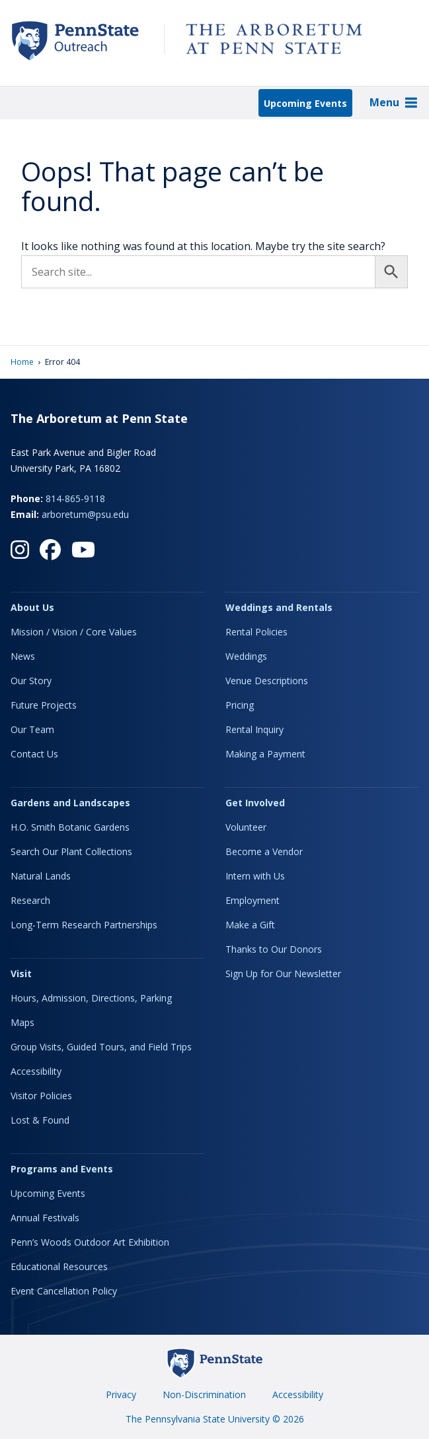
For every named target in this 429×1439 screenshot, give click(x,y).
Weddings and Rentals (278, 607)
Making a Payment (265, 754)
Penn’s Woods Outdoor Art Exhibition (90, 1242)
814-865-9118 (75, 498)
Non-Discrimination (204, 1394)
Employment (252, 900)
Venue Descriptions (266, 680)
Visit (21, 973)
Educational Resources (59, 1266)
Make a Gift (250, 924)
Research (30, 900)
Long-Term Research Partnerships (84, 924)
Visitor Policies (41, 1095)
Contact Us (34, 754)
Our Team (32, 729)
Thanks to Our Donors (273, 949)
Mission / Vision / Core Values (74, 631)
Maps (22, 1022)
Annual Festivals (45, 1217)
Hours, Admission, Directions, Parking (91, 998)
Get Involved (255, 802)
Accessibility (36, 1071)
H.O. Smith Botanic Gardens (70, 827)
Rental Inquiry (254, 729)
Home (22, 362)
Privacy (121, 1394)
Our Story (31, 680)
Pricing (239, 705)
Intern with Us (255, 876)
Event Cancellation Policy (64, 1291)
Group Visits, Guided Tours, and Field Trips (101, 1046)
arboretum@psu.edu (85, 514)
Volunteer (245, 827)
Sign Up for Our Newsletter (283, 973)
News (23, 656)
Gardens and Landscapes (70, 802)
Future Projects (44, 705)
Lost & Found (40, 1120)
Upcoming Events (305, 103)
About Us (32, 607)
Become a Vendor (264, 851)
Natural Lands (41, 876)
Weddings (246, 656)
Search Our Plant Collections (71, 851)
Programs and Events (62, 1169)
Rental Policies (256, 631)
